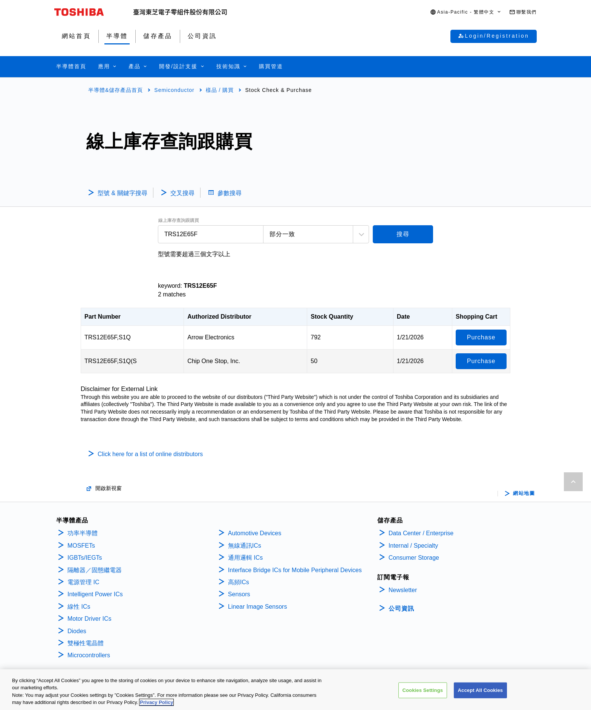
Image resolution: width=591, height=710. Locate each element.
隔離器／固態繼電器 (94, 570)
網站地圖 (524, 493)
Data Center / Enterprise (421, 533)
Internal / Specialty (413, 545)
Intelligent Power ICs (95, 594)
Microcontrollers (88, 655)
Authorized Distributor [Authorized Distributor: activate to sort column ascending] (219, 316)
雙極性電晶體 (85, 643)
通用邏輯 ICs (245, 557)
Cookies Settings (423, 691)
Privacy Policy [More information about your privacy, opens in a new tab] (156, 704)
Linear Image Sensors (257, 606)
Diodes (76, 631)
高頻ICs (238, 582)
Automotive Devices (254, 533)
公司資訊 (401, 608)
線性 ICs (78, 606)
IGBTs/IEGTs (84, 557)
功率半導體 (82, 533)
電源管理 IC (83, 582)
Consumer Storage (414, 557)
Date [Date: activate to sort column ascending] (403, 316)
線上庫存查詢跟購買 (178, 220)
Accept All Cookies (480, 691)
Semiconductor (174, 90)
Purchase (481, 337)
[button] (465, 12)
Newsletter (403, 590)
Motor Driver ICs (89, 618)
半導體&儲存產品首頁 (115, 90)
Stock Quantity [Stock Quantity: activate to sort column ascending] (332, 316)
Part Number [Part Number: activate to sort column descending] (102, 316)
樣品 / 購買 (220, 90)
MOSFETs (81, 545)
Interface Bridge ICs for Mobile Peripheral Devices (295, 570)
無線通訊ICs (244, 545)
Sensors (239, 594)
